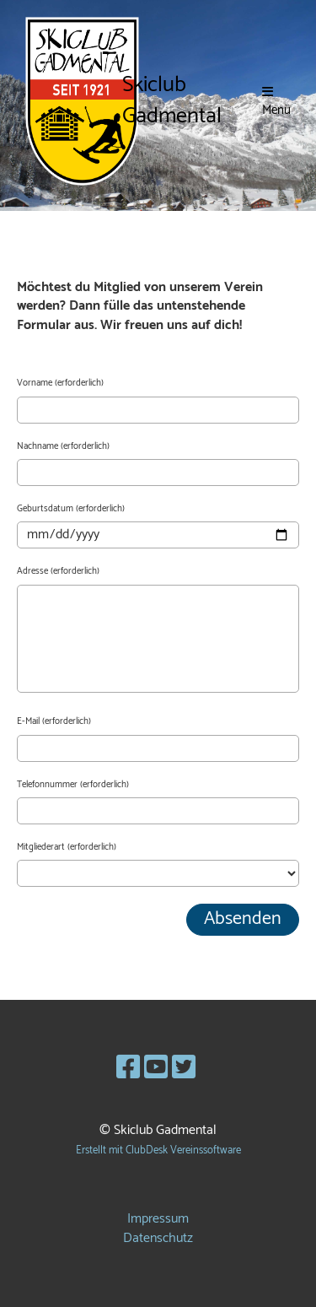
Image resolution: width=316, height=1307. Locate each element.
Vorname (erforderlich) (60, 383)
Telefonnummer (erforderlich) (73, 785)
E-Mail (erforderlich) (54, 722)
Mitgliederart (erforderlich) (66, 847)
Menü (276, 102)
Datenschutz (158, 1238)
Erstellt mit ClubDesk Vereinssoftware (158, 1150)
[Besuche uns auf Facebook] (128, 1069)
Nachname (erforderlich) (63, 446)
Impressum (158, 1218)
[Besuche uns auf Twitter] (183, 1069)
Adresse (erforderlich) (58, 571)
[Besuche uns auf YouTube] (156, 1069)
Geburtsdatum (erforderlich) (71, 509)
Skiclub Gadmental (172, 101)
